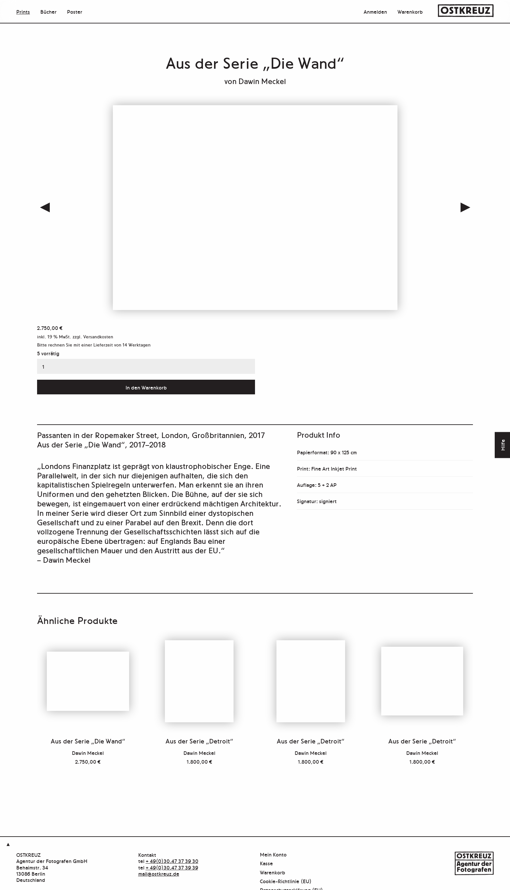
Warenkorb (410, 11)
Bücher (48, 11)
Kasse (266, 863)
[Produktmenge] (146, 366)
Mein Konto (273, 855)
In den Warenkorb (146, 387)
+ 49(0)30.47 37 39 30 (172, 860)
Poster (74, 11)
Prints (23, 11)
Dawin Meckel (262, 80)
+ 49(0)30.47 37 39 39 (172, 867)
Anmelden (375, 11)
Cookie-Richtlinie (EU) (286, 881)
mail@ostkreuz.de (158, 873)
